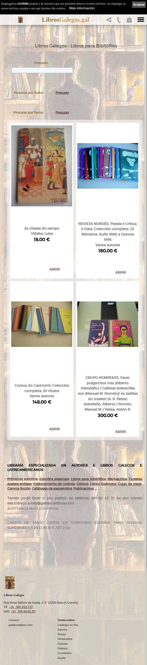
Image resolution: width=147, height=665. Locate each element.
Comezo (14, 592)
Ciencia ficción (19, 446)
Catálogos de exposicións (52, 446)
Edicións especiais (54, 437)
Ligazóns (14, 639)
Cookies (14, 652)
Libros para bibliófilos (88, 437)
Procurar (62, 93)
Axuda (61, 630)
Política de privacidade (23, 647)
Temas (61, 606)
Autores (62, 602)
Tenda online (66, 592)
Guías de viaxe (129, 442)
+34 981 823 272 (21, 579)
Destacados (64, 611)
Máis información (82, 8)
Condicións (64, 625)
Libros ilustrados (103, 442)
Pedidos (62, 620)
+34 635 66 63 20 (23, 584)
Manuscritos (117, 437)
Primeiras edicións (22, 437)
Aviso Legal (16, 643)
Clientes (62, 616)
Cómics (82, 442)
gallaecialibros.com (21, 597)
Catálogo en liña (67, 597)
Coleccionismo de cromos (54, 442)
